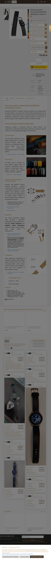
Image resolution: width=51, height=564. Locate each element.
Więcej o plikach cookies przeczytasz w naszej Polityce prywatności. (17, 554)
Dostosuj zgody (25, 557)
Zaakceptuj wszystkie (37, 557)
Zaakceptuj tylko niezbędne (10, 557)
